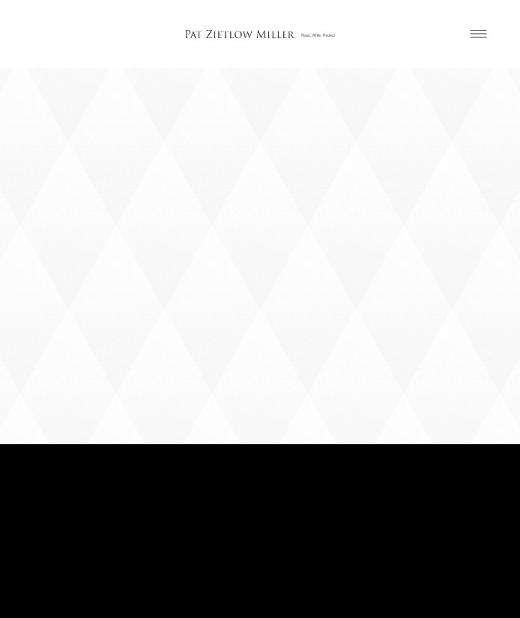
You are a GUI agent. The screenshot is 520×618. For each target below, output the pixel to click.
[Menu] (478, 34)
